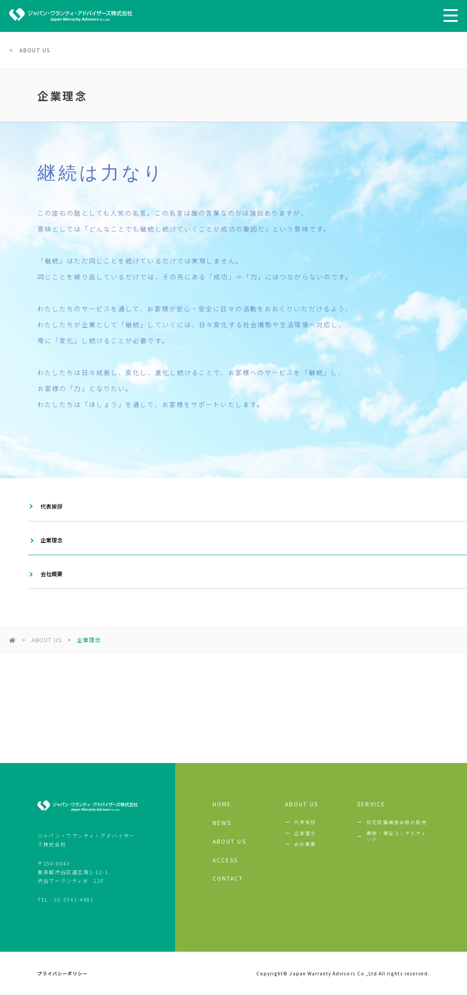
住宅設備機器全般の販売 (396, 822)
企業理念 (51, 540)
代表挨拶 (51, 506)
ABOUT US (46, 640)
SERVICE (371, 804)
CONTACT (228, 878)
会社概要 (51, 573)
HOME (222, 804)
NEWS (222, 822)
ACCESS (226, 860)
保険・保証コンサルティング (396, 836)
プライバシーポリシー (62, 973)
